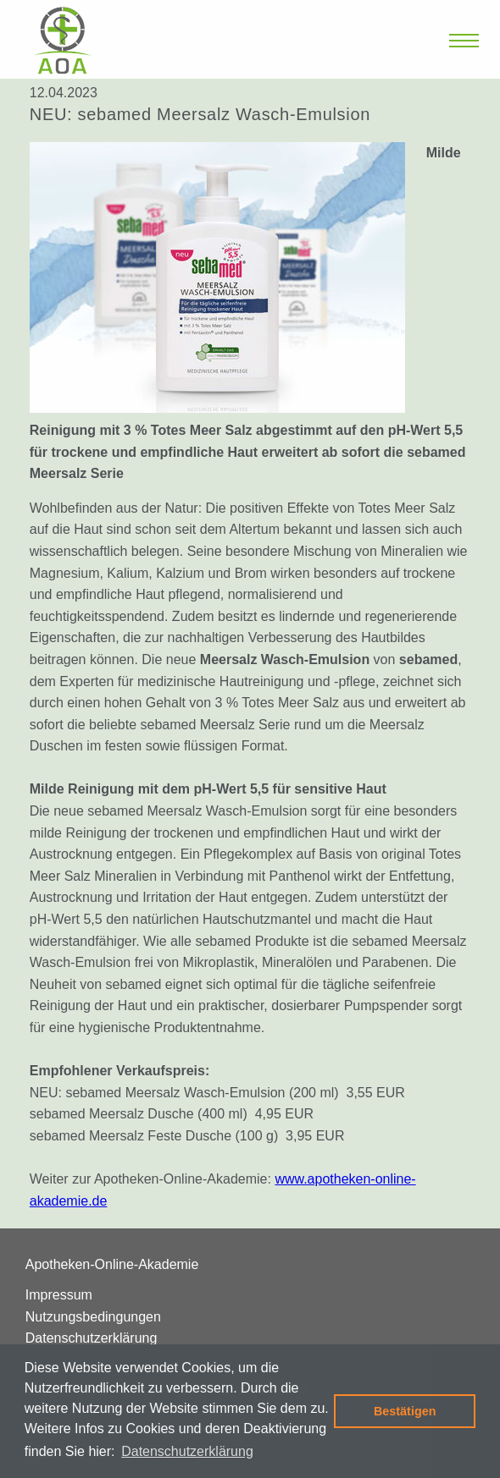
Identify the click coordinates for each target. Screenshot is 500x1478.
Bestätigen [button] (405, 1411)
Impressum (58, 1295)
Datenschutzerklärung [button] (187, 1451)
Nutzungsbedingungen (93, 1317)
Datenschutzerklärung (91, 1338)
